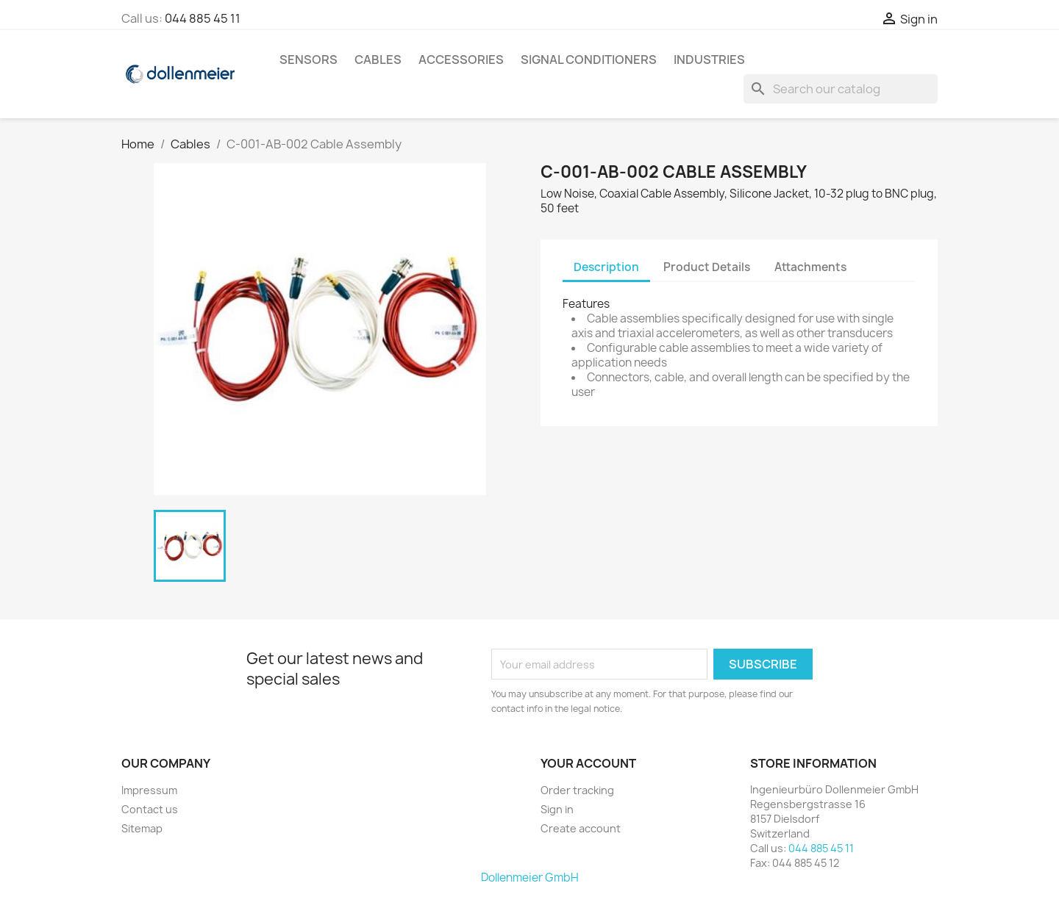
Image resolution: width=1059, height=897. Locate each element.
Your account (588, 763)
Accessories (461, 59)
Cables (378, 59)
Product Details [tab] (706, 267)
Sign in (557, 809)
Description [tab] (606, 267)
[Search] (841, 89)
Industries (709, 59)
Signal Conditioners (589, 59)
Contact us (149, 809)
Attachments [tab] (810, 267)
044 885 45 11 (202, 18)
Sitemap (142, 828)
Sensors (308, 59)
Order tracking (577, 790)
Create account (581, 828)
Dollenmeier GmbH (530, 877)
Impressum (149, 790)
